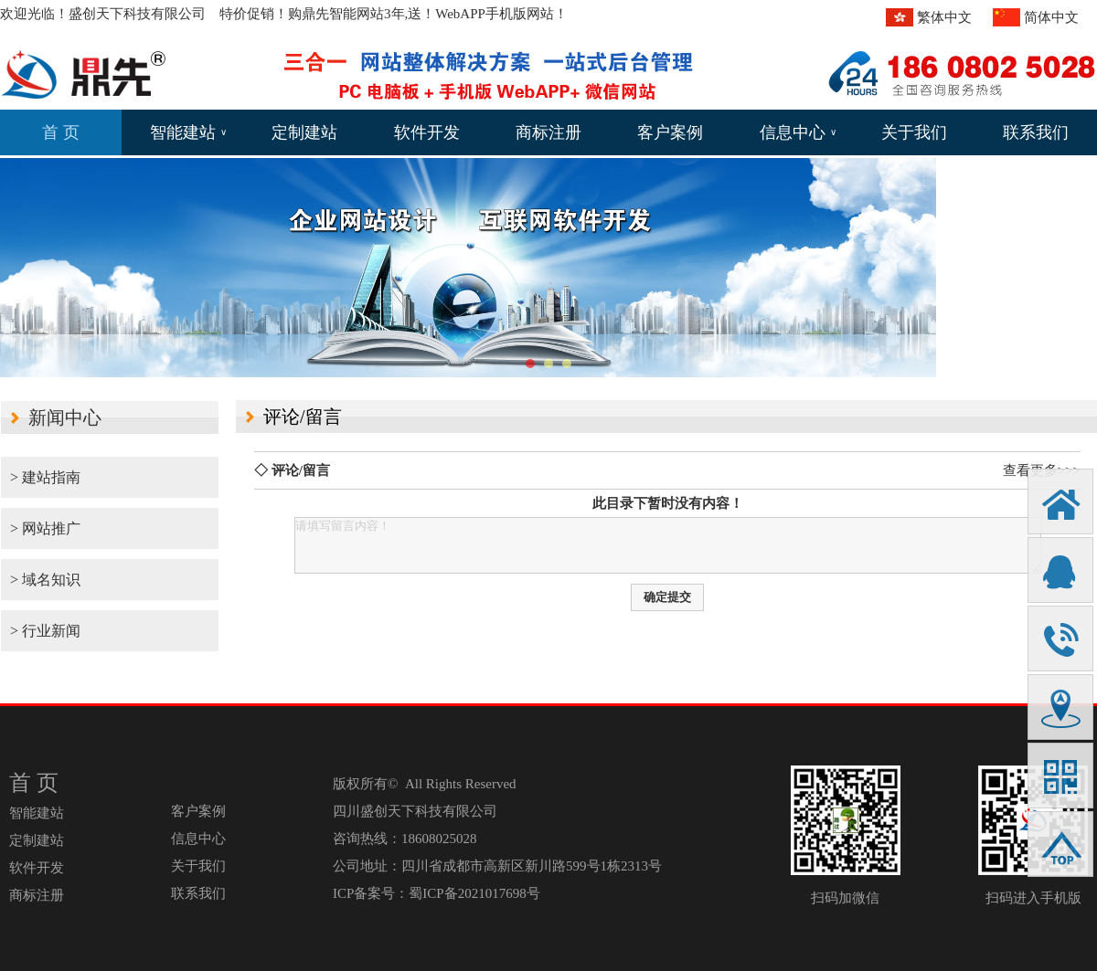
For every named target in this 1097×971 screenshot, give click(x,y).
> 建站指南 (45, 477)
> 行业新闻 (45, 631)
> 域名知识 (45, 579)
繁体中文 (944, 17)
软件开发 (427, 132)
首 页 (61, 132)
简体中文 (1051, 17)
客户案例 (670, 132)
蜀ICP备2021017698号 (474, 893)
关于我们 (914, 132)
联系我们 (1036, 132)
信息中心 (798, 132)
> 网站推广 (45, 528)
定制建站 (304, 132)
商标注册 (548, 132)
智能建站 (188, 132)
